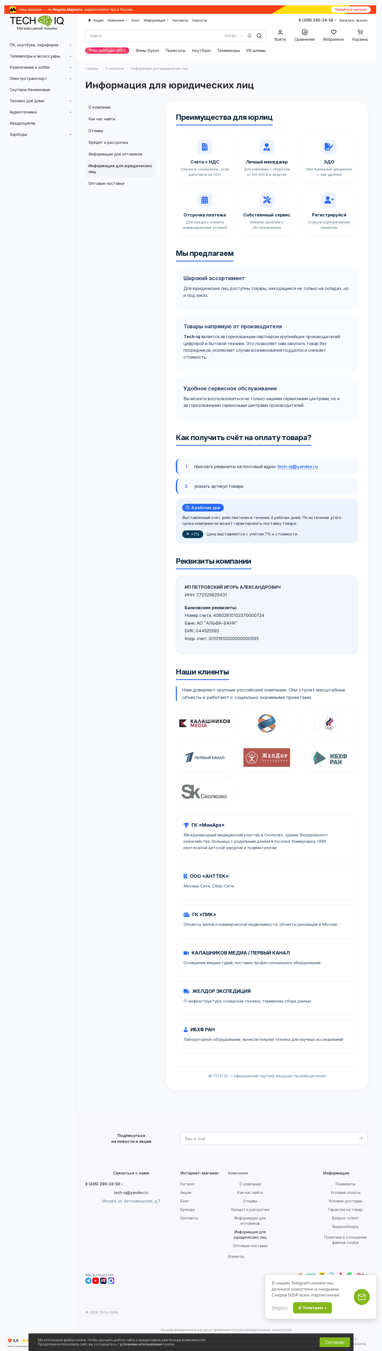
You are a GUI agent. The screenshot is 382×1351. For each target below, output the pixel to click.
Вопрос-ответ (345, 1218)
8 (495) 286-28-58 (316, 20)
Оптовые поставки (106, 183)
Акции (185, 1192)
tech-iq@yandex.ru (297, 466)
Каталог (187, 1184)
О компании (99, 107)
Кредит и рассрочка (108, 142)
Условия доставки (345, 1201)
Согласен (334, 1342)
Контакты (189, 1218)
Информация (336, 1173)
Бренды (187, 1209)
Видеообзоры (345, 1226)
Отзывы (95, 130)
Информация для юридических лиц (120, 168)
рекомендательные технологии (264, 1330)
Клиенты (236, 1256)
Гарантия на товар (345, 1209)
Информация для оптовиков (115, 154)
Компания (238, 1173)
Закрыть (280, 1307)
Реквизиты (345, 1184)
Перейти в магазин (351, 9)
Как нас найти (101, 118)
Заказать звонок (353, 20)
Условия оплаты (345, 1192)
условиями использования (141, 1344)
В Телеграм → (312, 1307)
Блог (184, 1201)
